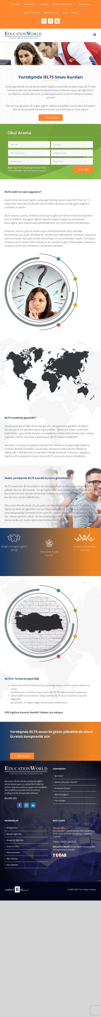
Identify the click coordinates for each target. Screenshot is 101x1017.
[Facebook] (19, 805)
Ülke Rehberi (12, 858)
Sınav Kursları (12, 846)
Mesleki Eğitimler (14, 834)
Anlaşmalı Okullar (62, 788)
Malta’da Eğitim (62, 794)
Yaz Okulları (60, 800)
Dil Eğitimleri (12, 827)
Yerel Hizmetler (13, 852)
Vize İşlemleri (12, 864)
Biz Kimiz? (59, 775)
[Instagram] (26, 805)
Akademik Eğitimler (15, 840)
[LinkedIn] (33, 805)
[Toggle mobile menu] (94, 34)
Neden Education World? (66, 782)
